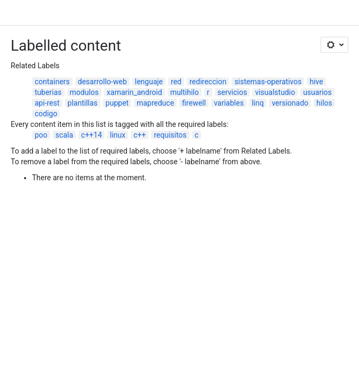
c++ (139, 135)
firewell (194, 103)
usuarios (317, 92)
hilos (324, 103)
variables (229, 103)
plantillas (83, 103)
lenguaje (149, 81)
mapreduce (155, 103)
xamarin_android (134, 92)
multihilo (184, 92)
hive (316, 81)
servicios (233, 92)
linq (258, 103)
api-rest (47, 103)
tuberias (48, 92)
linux (117, 135)
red (176, 81)
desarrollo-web (102, 81)
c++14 (91, 135)
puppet (117, 103)
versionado (290, 103)
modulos (84, 92)
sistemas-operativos (267, 81)
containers (52, 81)
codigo (46, 113)
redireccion (207, 81)
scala (64, 135)
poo (41, 135)
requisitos (170, 135)
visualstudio (275, 92)
